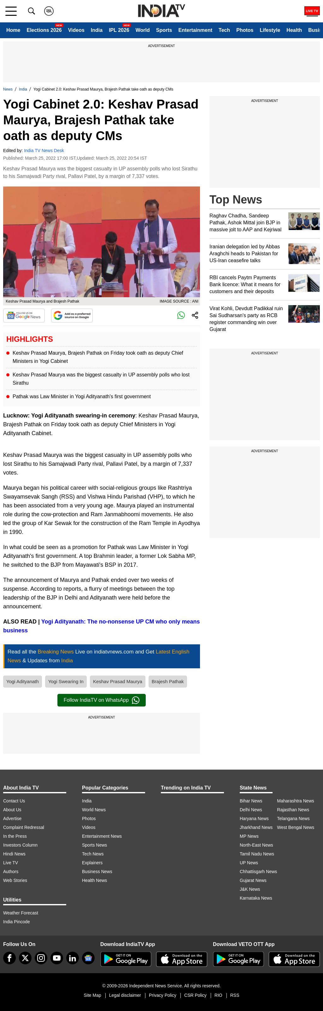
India (97, 30)
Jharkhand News (256, 827)
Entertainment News (102, 836)
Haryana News (254, 818)
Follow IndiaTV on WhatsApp (101, 700)
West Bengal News (295, 827)
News (8, 89)
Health (294, 30)
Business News (97, 871)
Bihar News (251, 800)
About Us (12, 809)
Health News (94, 880)
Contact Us (14, 800)
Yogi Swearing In (66, 681)
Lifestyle (270, 30)
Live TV (10, 862)
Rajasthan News (293, 809)
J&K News (250, 889)
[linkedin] (72, 958)
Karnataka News (256, 898)
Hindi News (14, 853)
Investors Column (20, 845)
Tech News (92, 853)
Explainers (92, 862)
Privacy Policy (162, 995)
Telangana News (293, 818)
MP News (249, 836)
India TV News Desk (44, 150)
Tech (224, 30)
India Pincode (16, 921)
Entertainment (195, 30)
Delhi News (251, 809)
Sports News (94, 845)
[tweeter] (25, 958)
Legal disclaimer (125, 995)
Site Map (92, 995)
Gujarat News (253, 880)
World (143, 30)
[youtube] (56, 958)
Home (13, 30)
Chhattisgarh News (258, 871)
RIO (218, 995)
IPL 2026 (119, 30)
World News (94, 809)
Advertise (12, 818)
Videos (76, 30)
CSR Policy (195, 995)
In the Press (15, 836)
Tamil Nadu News (257, 853)
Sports (164, 30)
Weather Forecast (20, 912)
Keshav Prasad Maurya (117, 681)
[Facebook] (9, 958)
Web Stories (15, 880)
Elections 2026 (44, 30)
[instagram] (41, 958)
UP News (249, 862)
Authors (10, 871)
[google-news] (88, 958)
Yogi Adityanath (22, 681)
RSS (234, 995)
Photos (244, 30)
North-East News (256, 845)
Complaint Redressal (23, 827)
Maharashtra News (295, 800)
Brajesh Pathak (168, 681)
